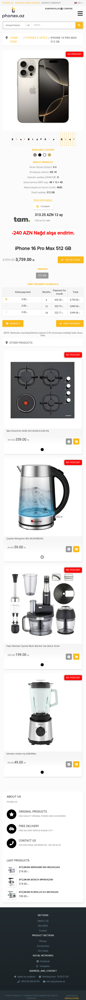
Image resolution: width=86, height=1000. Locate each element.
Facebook (45, 961)
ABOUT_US (43, 921)
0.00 (25, 299)
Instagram (45, 966)
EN (77, 3)
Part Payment (71, 323)
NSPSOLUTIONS (72, 998)
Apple (43, 37)
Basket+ (15, 323)
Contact (43, 930)
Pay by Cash (72, 260)
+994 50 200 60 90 (30, 981)
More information (43, 200)
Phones (31, 37)
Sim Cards (43, 951)
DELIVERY (43, 926)
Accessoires (43, 946)
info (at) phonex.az (56, 981)
